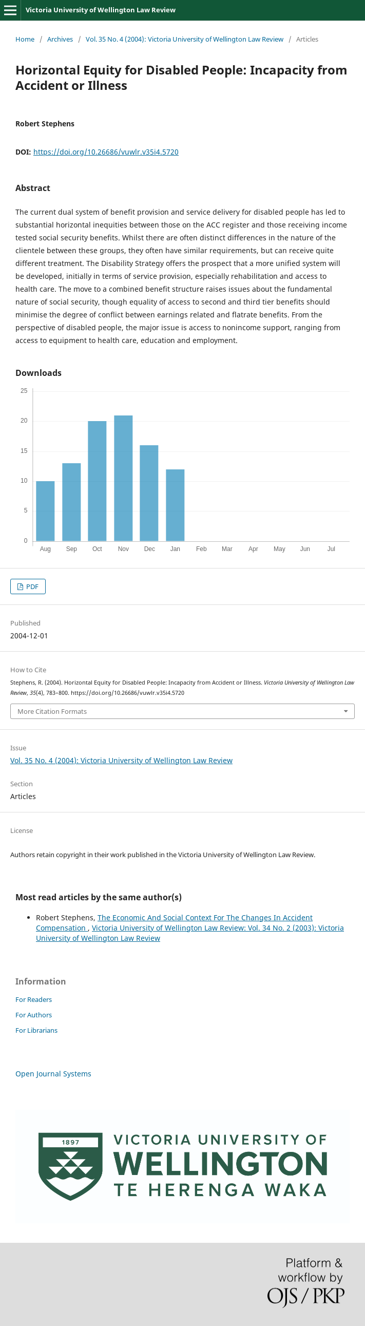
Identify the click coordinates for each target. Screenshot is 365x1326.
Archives (60, 39)
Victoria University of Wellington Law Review (101, 9)
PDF (32, 586)
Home (24, 39)
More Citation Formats (52, 711)
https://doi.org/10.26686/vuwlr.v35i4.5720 (106, 152)
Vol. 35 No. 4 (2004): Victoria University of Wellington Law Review (184, 39)
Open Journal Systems (53, 1073)
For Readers (33, 999)
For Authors (33, 1014)
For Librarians (36, 1030)
